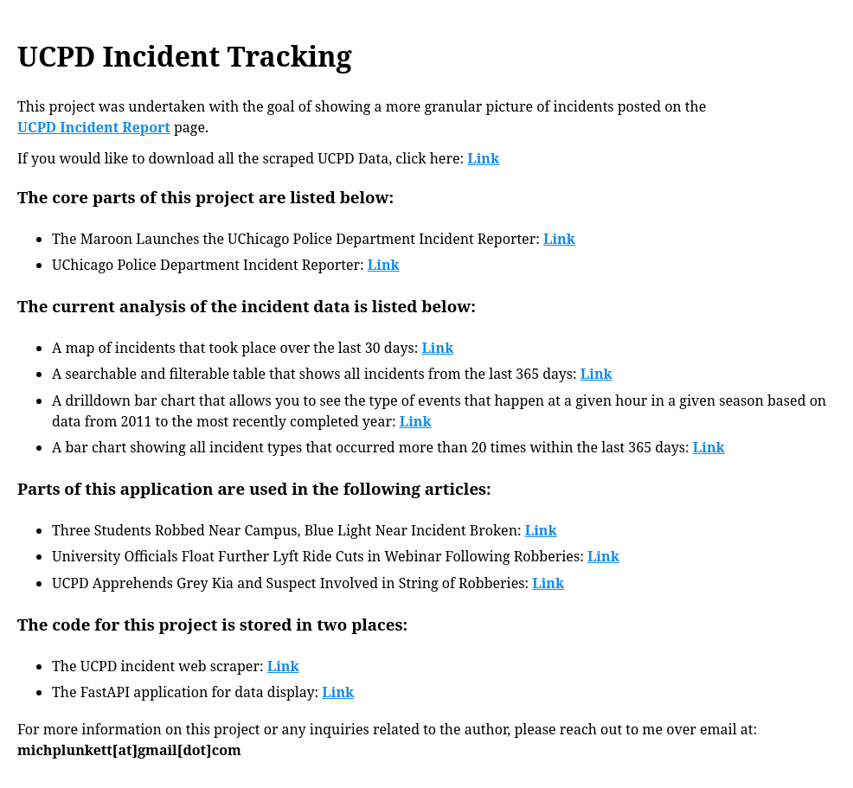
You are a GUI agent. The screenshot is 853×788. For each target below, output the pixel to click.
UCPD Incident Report (93, 127)
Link (483, 158)
